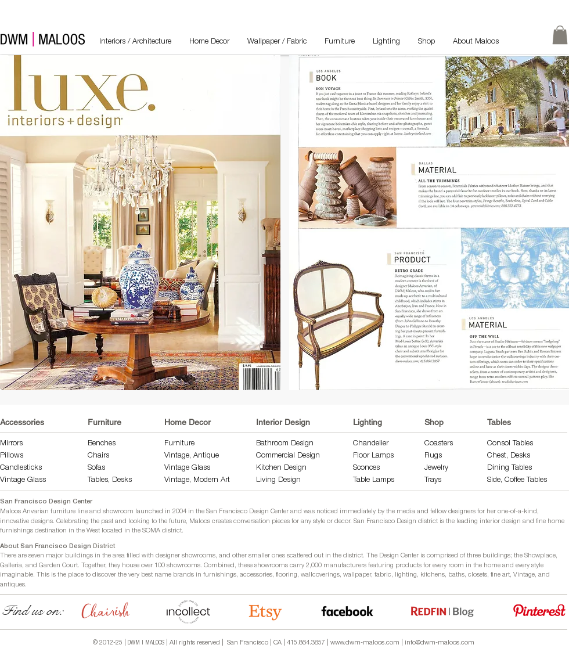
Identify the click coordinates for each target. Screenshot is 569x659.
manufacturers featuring (358, 566)
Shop (434, 422)
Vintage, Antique (191, 456)
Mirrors (11, 444)
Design (295, 468)
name (162, 575)
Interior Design (283, 422)
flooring (286, 575)
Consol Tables (510, 444)
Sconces (366, 468)
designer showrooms (185, 556)
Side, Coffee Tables (518, 480)
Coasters (438, 444)
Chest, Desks (508, 456)
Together (93, 566)
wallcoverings (320, 575)
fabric (382, 575)
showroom (118, 512)
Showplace (540, 556)
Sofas (96, 468)
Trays (432, 480)
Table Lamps (373, 480)
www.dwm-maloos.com (364, 643)
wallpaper (357, 575)
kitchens (432, 575)
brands (183, 575)
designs (42, 521)
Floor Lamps (373, 456)
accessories (256, 575)
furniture (63, 512)
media (406, 512)
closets (477, 575)
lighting (406, 575)
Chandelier (370, 444)
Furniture (104, 422)
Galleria (11, 566)
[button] (140, 222)
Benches (102, 444)
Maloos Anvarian (24, 512)
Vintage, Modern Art (197, 480)
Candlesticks (21, 468)
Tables (499, 422)
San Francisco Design (385, 521)
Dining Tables (509, 468)
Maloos (199, 521)
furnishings (219, 575)
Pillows (11, 456)
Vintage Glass (23, 480)
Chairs (98, 456)
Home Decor (187, 422)
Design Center (399, 556)
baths (456, 575)
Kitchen (270, 468)
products (408, 566)
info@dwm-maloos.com (439, 643)
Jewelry (436, 468)
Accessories (22, 422)
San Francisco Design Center (46, 502)
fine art (500, 575)
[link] (560, 35)
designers (462, 512)
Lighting (367, 422)
